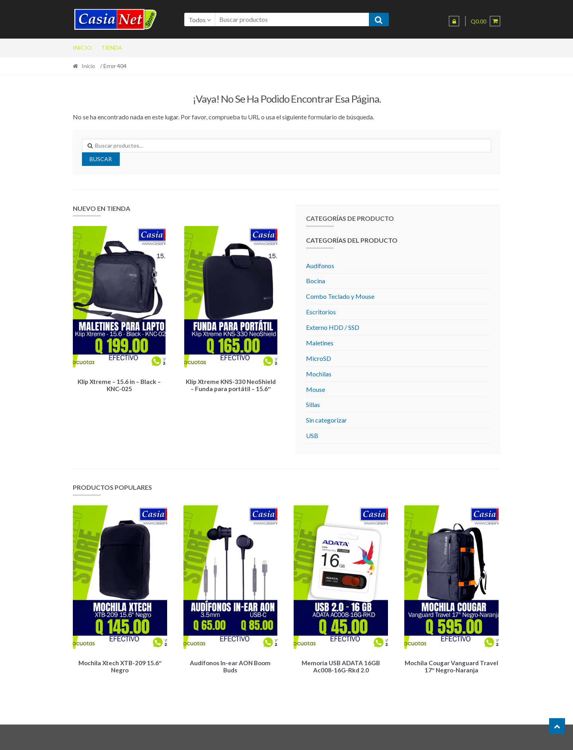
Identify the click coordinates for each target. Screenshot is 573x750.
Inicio (82, 47)
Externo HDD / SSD (332, 327)
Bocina (315, 280)
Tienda (111, 47)
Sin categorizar (326, 420)
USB (312, 435)
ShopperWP (182, 737)
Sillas (313, 404)
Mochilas (318, 374)
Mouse (315, 389)
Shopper (131, 737)
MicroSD (318, 358)
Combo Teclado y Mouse (340, 296)
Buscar (101, 159)
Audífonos (320, 265)
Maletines (319, 343)
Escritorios (321, 312)
